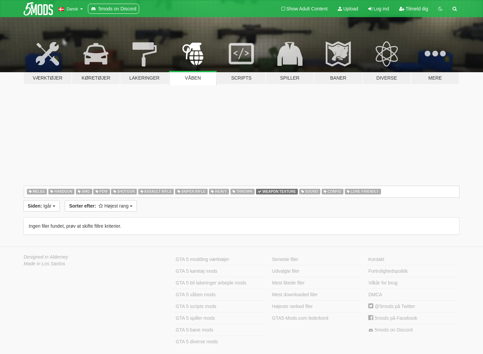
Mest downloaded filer (295, 294)
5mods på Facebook (392, 318)
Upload (348, 8)
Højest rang (100, 206)
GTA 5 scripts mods (196, 306)
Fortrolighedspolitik (388, 271)
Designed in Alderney (46, 257)
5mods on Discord (390, 330)
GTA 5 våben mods (196, 294)
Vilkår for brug (382, 282)
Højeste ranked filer (292, 306)
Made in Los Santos (44, 263)
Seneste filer (285, 259)
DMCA (375, 294)
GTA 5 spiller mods (195, 318)
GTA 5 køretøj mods (196, 271)
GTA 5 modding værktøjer (202, 259)
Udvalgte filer (286, 271)
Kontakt (376, 259)
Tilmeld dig (413, 8)
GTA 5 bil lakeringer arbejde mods (211, 282)
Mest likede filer (288, 282)
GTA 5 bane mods (194, 330)
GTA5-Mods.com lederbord (300, 318)
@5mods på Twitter (391, 306)
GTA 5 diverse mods (197, 341)
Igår (42, 206)
